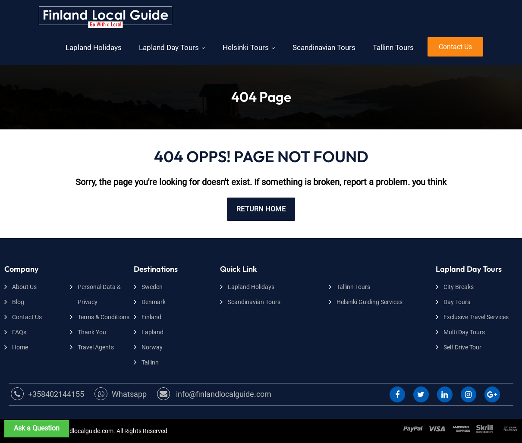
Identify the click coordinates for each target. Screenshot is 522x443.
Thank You (92, 332)
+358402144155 (47, 394)
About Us (24, 286)
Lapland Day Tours (169, 47)
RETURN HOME (261, 209)
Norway (152, 347)
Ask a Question (37, 428)
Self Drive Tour (462, 347)
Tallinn (150, 362)
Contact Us (455, 47)
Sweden (152, 286)
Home (20, 347)
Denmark (154, 301)
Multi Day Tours (464, 332)
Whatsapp (120, 394)
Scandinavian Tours (323, 47)
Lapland (153, 332)
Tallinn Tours (393, 47)
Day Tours (456, 301)
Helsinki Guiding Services (369, 301)
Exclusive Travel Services (476, 317)
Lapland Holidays (94, 47)
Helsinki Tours (246, 47)
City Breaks (458, 286)
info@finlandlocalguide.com (214, 394)
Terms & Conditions (103, 317)
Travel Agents (96, 347)
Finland (151, 317)
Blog (18, 301)
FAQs (19, 332)
